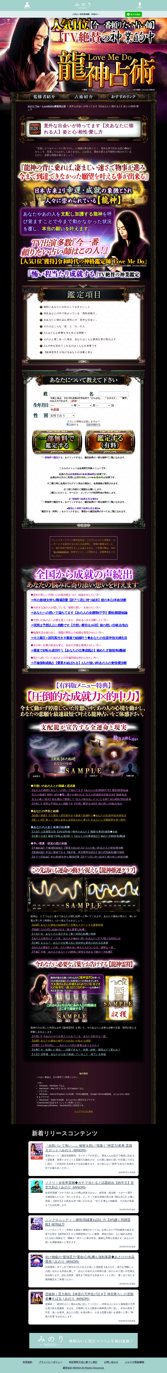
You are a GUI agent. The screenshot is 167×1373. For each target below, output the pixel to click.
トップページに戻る (83, 1111)
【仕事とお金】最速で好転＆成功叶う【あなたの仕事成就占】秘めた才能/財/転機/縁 (78, 836)
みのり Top (34, 106)
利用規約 (27, 1362)
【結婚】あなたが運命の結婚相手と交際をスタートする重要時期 (67, 925)
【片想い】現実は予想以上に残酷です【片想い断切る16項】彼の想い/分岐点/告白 (76, 803)
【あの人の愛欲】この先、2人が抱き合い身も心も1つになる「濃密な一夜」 (73, 947)
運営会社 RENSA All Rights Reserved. (83, 1368)
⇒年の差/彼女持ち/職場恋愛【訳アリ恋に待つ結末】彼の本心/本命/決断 (78, 600)
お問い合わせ (111, 1362)
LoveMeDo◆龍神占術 (54, 106)
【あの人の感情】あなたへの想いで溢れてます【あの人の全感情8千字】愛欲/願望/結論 (79, 790)
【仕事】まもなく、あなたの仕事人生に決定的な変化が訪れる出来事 (69, 943)
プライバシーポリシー (50, 1362)
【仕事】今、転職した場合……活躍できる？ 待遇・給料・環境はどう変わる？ (76, 1049)
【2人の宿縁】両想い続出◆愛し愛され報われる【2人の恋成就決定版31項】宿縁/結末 (79, 794)
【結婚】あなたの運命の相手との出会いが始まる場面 (61, 1040)
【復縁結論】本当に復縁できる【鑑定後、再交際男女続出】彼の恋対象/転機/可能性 (77, 852)
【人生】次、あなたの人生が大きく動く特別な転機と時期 (63, 934)
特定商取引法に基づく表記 (83, 1362)
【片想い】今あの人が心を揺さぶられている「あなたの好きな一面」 (69, 1036)
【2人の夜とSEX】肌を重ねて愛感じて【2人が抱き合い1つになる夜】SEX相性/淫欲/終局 (81, 799)
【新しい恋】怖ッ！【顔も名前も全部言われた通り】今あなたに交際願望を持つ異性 (78, 820)
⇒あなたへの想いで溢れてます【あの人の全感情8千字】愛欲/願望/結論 (79, 612)
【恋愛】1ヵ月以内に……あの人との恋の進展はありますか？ (65, 1045)
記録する (73, 424)
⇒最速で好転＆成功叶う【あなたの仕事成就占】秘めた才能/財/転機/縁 (78, 650)
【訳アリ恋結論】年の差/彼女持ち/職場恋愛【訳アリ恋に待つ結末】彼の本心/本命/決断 (79, 857)
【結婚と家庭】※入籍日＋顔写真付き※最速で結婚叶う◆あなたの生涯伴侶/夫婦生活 (78, 815)
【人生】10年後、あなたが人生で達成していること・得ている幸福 (68, 1054)
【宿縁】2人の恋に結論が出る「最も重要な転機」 (59, 929)
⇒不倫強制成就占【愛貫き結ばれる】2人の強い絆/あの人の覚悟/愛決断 (79, 663)
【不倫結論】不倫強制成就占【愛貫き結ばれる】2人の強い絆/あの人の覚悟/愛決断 (77, 848)
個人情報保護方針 (61, 552)
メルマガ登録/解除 (134, 1362)
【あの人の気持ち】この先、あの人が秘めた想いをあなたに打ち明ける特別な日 (76, 938)
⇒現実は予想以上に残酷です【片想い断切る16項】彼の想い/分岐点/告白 (79, 625)
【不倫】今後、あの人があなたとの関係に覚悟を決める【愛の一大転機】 (72, 952)
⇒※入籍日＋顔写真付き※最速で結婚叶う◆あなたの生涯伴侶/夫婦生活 (79, 637)
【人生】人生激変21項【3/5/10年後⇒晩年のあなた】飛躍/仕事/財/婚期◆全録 (74, 831)
